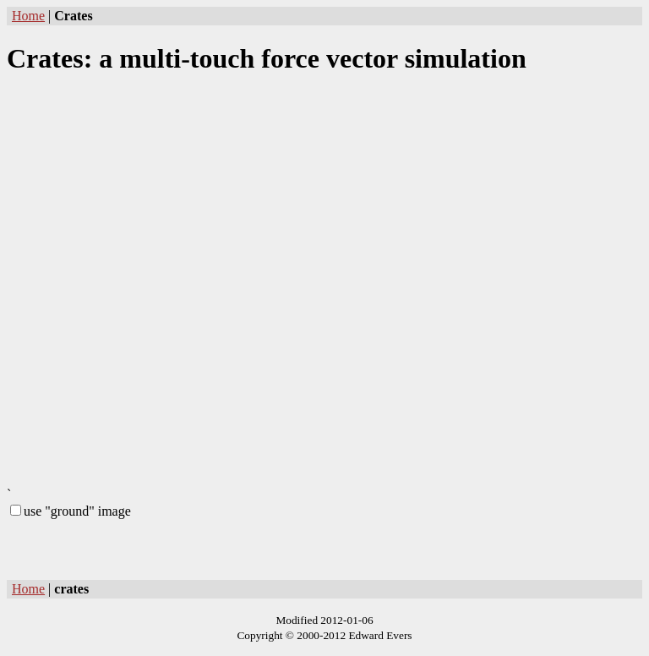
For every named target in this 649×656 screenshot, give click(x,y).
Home (28, 15)
